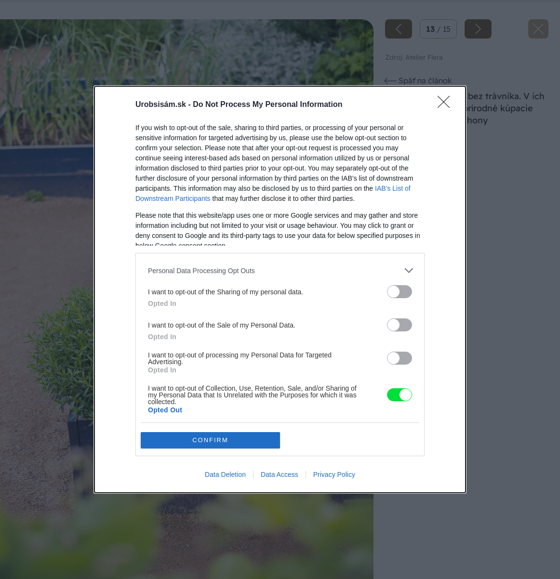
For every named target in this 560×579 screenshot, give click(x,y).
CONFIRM (210, 440)
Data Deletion (225, 474)
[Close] (447, 105)
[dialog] (280, 289)
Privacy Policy (334, 474)
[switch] (399, 291)
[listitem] (280, 270)
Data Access (279, 474)
